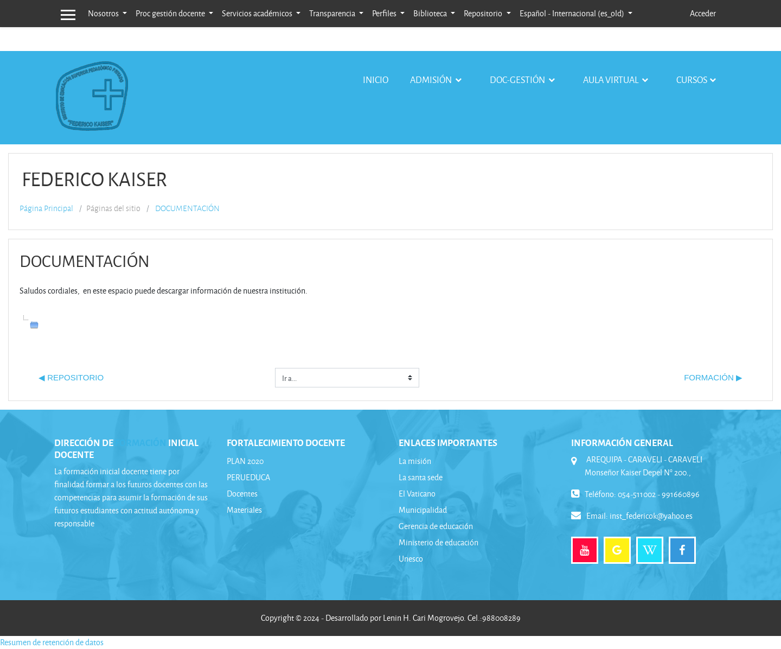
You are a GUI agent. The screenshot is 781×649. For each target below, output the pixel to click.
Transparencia (333, 13)
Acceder (703, 13)
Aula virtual (611, 79)
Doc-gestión (518, 79)
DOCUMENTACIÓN (187, 208)
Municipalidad (423, 510)
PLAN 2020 (245, 461)
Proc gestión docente (171, 13)
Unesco (411, 558)
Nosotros (104, 13)
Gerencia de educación (436, 526)
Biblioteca (431, 13)
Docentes (242, 493)
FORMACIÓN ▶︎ (713, 377)
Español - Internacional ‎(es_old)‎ (573, 13)
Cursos (691, 79)
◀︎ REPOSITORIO (71, 377)
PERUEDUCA (248, 477)
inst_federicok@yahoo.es (651, 515)
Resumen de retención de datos (52, 642)
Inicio (375, 79)
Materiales (244, 510)
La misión (415, 461)
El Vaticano (417, 493)
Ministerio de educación (438, 542)
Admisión (431, 79)
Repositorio (484, 13)
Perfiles (385, 13)
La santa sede (421, 477)
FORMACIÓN (141, 442)
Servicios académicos (258, 13)
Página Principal (46, 208)
